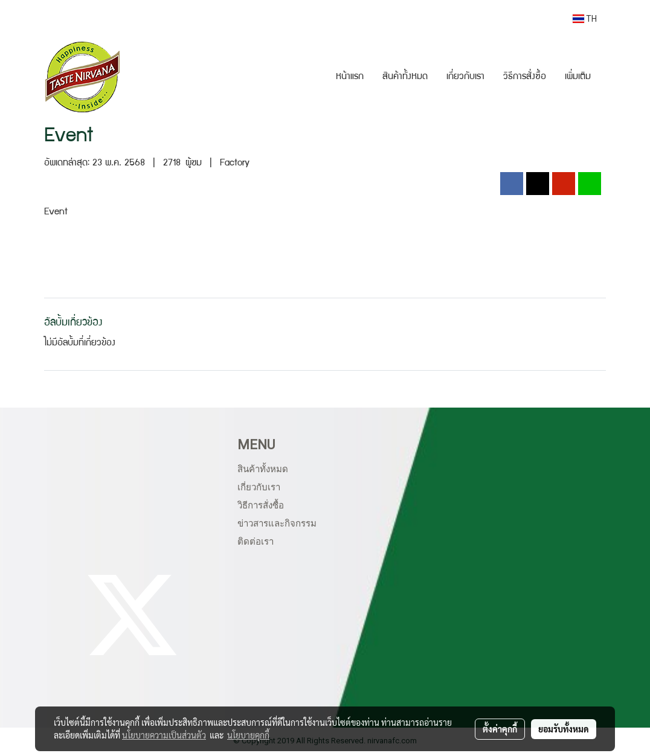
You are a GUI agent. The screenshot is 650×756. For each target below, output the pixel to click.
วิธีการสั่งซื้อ (524, 77)
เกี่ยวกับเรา (465, 77)
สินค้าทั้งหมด (405, 77)
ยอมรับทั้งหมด (563, 728)
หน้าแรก (350, 77)
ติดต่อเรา (255, 541)
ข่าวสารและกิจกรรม (277, 523)
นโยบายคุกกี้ (248, 734)
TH (585, 19)
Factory (234, 163)
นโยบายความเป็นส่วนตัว (164, 734)
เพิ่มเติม (578, 77)
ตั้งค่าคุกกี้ (500, 728)
